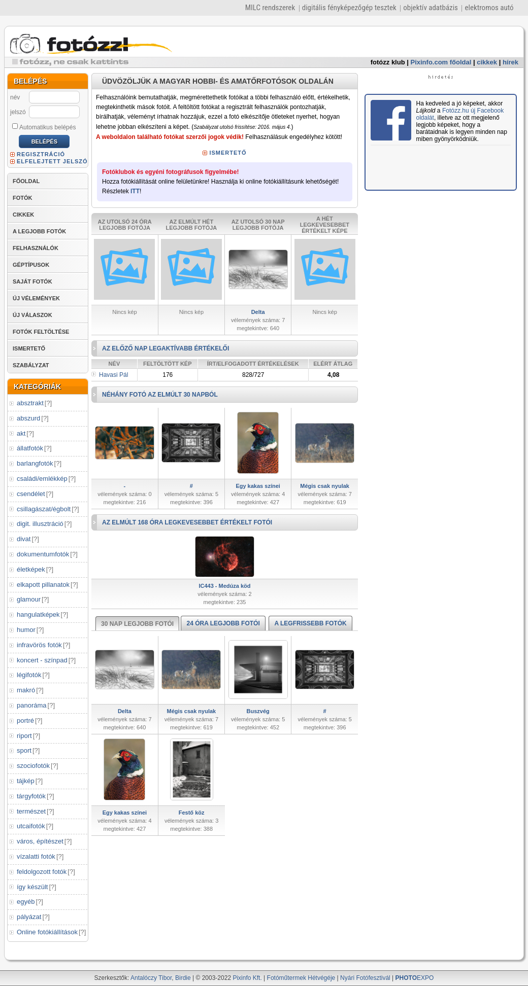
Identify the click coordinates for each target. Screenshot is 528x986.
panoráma (32, 705)
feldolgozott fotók (42, 871)
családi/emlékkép (42, 478)
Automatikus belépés (44, 127)
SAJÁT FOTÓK (32, 281)
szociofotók (33, 765)
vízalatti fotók (36, 856)
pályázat (29, 917)
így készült (32, 887)
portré (25, 720)
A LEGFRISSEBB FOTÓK (310, 623)
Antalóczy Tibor (151, 977)
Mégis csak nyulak (324, 486)
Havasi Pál (113, 374)
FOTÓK (22, 198)
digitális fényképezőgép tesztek (349, 7)
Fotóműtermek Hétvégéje (301, 977)
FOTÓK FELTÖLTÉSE (41, 332)
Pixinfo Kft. (247, 977)
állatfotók (30, 448)
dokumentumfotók (43, 554)
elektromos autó (489, 7)
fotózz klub (388, 62)
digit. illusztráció (40, 523)
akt (21, 433)
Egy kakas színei (258, 486)
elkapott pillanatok (43, 584)
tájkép (26, 781)
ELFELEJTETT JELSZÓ (52, 161)
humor (26, 629)
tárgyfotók (31, 796)
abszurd (28, 418)
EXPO (414, 977)
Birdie (183, 977)
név (15, 97)
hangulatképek (38, 614)
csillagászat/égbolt (44, 509)
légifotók (29, 675)
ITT (135, 191)
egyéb (26, 901)
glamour (29, 599)
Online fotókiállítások (47, 932)
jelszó (18, 112)
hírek (510, 62)
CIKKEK (23, 215)
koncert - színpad (42, 660)
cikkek (487, 62)
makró (26, 690)
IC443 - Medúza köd (224, 586)
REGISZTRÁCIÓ (41, 154)
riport (24, 736)
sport (24, 750)
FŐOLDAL (26, 181)
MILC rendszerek (270, 7)
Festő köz (192, 812)
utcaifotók (31, 826)
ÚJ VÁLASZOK (32, 315)
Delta (258, 312)
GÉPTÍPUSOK (31, 265)
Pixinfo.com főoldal (441, 62)
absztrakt (30, 403)
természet (31, 811)
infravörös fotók (39, 645)
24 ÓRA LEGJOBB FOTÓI (222, 623)
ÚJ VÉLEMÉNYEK (36, 298)
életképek (31, 569)
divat (23, 539)
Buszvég (258, 711)
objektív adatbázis (430, 7)
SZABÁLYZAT (31, 365)
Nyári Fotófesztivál (365, 977)
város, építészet (40, 841)
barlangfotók (35, 463)
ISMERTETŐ (29, 348)
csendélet (31, 494)
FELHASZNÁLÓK (35, 248)
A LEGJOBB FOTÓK (39, 231)
